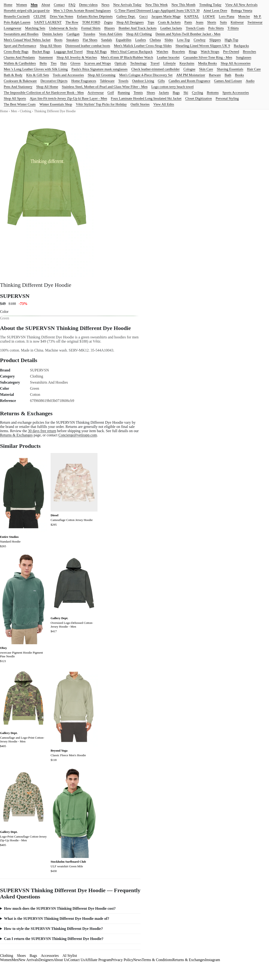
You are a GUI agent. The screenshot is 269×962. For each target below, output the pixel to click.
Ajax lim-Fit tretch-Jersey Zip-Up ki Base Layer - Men (68, 98)
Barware (215, 75)
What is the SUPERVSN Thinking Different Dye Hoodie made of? (56, 919)
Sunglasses (243, 57)
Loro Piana (226, 16)
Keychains (186, 63)
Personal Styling (227, 98)
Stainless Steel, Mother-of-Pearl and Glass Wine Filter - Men (105, 87)
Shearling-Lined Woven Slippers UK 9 (203, 46)
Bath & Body (13, 75)
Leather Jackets (171, 28)
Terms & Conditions (157, 960)
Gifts (161, 81)
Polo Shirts (216, 28)
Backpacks (241, 46)
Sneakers (72, 40)
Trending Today (210, 5)
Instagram (212, 960)
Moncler (244, 16)
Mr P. (258, 16)
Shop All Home (47, 87)
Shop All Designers (130, 22)
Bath (227, 75)
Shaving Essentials (230, 69)
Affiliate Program (98, 960)
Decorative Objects (54, 81)
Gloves (76, 63)
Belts (43, 63)
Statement (46, 57)
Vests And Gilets (110, 34)
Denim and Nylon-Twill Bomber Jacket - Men (188, 34)
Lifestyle (169, 63)
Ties (53, 63)
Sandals (106, 40)
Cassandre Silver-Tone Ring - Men (207, 57)
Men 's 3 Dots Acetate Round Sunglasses (82, 10)
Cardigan (73, 34)
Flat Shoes (90, 40)
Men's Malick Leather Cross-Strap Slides (143, 46)
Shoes (151, 92)
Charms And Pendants (19, 57)
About (45, 5)
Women (21, 5)
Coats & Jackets (169, 22)
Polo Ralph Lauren (17, 22)
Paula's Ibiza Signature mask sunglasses (99, 69)
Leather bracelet (168, 57)
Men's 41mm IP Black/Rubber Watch (127, 57)
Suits (223, 22)
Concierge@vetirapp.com (77, 435)
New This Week (156, 5)
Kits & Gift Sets (37, 75)
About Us (60, 960)
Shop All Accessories (236, 63)
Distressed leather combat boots (87, 46)
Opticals (120, 63)
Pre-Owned (231, 51)
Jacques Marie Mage (165, 16)
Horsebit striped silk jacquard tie (27, 10)
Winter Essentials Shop (55, 104)
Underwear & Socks (63, 28)
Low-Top (183, 40)
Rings (193, 51)
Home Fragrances (83, 81)
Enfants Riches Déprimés (94, 16)
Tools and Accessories (68, 75)
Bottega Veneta (241, 10)
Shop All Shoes (51, 46)
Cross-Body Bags (16, 51)
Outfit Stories (140, 104)
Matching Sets (35, 28)
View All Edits (163, 104)
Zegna (108, 22)
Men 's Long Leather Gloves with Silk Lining (36, 69)
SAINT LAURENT (48, 22)
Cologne (189, 69)
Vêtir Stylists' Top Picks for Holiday (101, 104)
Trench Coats (195, 28)
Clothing (25, 111)
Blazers (109, 28)
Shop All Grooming (101, 75)
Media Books (207, 63)
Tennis (138, 92)
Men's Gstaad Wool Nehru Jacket (27, 40)
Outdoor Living (143, 81)
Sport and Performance (20, 46)
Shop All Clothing (139, 34)
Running (124, 92)
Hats (63, 63)
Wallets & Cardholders (20, 63)
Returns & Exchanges (16, 435)
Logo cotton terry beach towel (172, 87)
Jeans (200, 22)
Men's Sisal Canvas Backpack (132, 51)
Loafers (140, 40)
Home (8, 5)
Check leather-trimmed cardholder (155, 69)
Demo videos (88, 5)
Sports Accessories (235, 92)
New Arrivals (29, 960)
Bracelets (178, 51)
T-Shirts (233, 28)
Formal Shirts (91, 28)
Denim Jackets (52, 34)
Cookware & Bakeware (20, 81)
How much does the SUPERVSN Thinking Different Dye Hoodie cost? (60, 908)
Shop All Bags (96, 51)
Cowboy (200, 40)
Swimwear (254, 22)
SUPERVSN (15, 296)
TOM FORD (91, 22)
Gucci (143, 16)
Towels (123, 81)
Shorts (211, 22)
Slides (168, 40)
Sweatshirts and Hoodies (21, 34)
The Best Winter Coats (20, 104)
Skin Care (206, 69)
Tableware (107, 81)
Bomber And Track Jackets (138, 28)
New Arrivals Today (127, 5)
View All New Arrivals (241, 5)
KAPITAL (191, 16)
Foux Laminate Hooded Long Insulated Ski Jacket (146, 98)
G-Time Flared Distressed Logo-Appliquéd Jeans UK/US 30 (157, 10)
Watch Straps (210, 51)
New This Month (183, 5)
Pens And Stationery (18, 87)
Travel (155, 63)
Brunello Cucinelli (17, 16)
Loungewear (12, 28)
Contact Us (76, 960)
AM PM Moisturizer (190, 75)
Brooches (249, 51)
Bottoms (213, 92)
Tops (150, 22)
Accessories (50, 956)
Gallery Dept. (126, 16)
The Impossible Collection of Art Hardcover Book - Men (44, 92)
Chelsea (155, 40)
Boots (58, 40)
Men (34, 5)
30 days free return (42, 431)
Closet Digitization (198, 98)
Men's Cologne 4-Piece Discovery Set (146, 75)
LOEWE (209, 16)
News (105, 5)
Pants (188, 22)
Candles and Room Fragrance (189, 81)
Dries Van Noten (61, 16)
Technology (138, 63)
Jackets (164, 92)
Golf (111, 92)
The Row (71, 22)
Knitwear (237, 22)
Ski (185, 92)
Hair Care (254, 69)
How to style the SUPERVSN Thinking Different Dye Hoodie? (53, 929)
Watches (162, 51)
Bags (176, 92)
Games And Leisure (228, 81)
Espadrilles (123, 40)
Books (239, 75)
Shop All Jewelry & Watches (76, 57)
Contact (59, 5)
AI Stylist (70, 956)
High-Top (231, 40)
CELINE (40, 16)
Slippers (215, 40)
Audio (250, 81)
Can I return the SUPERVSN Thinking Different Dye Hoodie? (53, 939)
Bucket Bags (41, 51)
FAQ (71, 5)
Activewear (96, 92)
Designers (45, 960)
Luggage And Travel (68, 51)
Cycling (197, 92)
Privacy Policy (122, 960)
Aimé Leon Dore (215, 10)
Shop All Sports (15, 98)
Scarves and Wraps (97, 63)
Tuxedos (89, 34)
